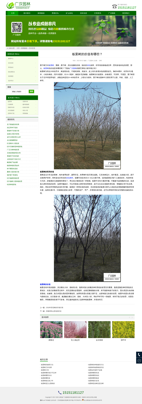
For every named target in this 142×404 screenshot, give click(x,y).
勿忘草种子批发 (12, 127)
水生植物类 (11, 110)
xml (44, 400)
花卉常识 (10, 80)
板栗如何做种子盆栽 (95, 370)
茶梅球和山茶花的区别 (53, 311)
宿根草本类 (11, 107)
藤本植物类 (26, 104)
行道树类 (10, 104)
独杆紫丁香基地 (12, 175)
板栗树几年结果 (46, 367)
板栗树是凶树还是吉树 (96, 383)
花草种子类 (11, 113)
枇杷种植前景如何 (13, 165)
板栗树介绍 (45, 370)
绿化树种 (69, 178)
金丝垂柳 (99, 340)
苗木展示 (26, 13)
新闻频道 (41, 13)
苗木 (41, 400)
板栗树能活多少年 (47, 381)
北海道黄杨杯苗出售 (14, 153)
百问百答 (32, 48)
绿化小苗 (25, 110)
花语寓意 (10, 76)
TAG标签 (48, 400)
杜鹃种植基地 (11, 184)
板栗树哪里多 (45, 378)
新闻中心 (10, 58)
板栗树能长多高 (93, 381)
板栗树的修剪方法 (47, 365)
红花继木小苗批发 (13, 143)
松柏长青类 (26, 107)
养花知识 (10, 67)
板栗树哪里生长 (46, 375)
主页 (13, 13)
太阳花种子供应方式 (14, 159)
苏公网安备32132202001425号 (93, 400)
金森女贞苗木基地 (13, 134)
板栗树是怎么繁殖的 (48, 383)
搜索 (31, 91)
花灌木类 (25, 101)
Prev (130, 317)
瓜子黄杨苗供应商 (13, 124)
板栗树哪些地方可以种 (48, 373)
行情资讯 (97, 13)
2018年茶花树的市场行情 (54, 307)
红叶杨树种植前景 (13, 178)
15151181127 (127, 7)
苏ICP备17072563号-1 (75, 400)
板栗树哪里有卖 (93, 373)
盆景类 (10, 101)
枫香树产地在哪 (12, 162)
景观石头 (55, 13)
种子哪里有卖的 (12, 169)
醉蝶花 (51, 340)
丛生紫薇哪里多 (12, 140)
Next (131, 317)
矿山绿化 (69, 13)
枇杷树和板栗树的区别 (96, 367)
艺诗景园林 (61, 400)
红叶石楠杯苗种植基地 (14, 146)
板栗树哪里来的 (93, 375)
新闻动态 (11, 54)
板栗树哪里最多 (93, 378)
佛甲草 (123, 340)
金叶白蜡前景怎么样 (14, 137)
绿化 (88, 65)
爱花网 (66, 400)
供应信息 (83, 13)
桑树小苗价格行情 (13, 172)
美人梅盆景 (75, 340)
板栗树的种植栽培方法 (96, 365)
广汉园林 (111, 13)
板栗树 (51, 65)
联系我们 (125, 13)
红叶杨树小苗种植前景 (14, 181)
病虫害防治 (11, 72)
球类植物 (25, 113)
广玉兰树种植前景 (13, 150)
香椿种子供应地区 (13, 156)
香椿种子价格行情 (13, 131)
